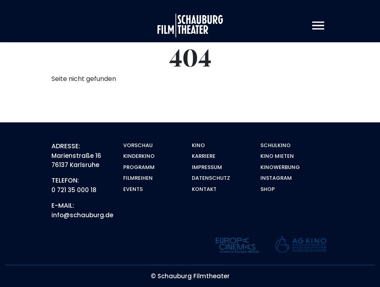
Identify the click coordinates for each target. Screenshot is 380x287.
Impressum (207, 167)
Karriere (203, 156)
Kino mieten (277, 156)
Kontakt (204, 189)
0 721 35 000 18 (73, 190)
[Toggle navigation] (318, 25)
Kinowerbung (280, 167)
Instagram (276, 178)
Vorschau (138, 145)
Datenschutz (211, 178)
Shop (267, 189)
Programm (139, 167)
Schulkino (275, 145)
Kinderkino (139, 156)
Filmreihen (138, 178)
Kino (198, 145)
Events (133, 189)
